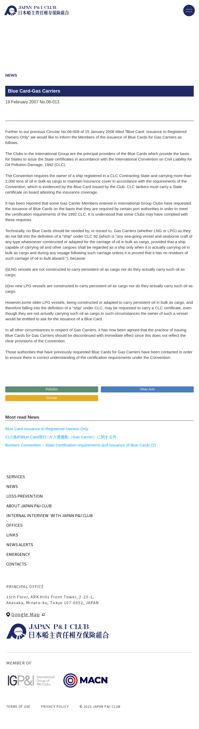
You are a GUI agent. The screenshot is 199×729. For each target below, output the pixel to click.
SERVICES (15, 476)
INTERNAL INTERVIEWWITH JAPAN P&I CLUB (49, 515)
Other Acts (147, 389)
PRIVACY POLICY (55, 706)
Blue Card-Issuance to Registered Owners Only (46, 429)
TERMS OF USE (18, 706)
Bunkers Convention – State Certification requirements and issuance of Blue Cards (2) (80, 445)
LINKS (12, 535)
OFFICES (14, 525)
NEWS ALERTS (19, 544)
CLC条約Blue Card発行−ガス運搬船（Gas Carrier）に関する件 (61, 437)
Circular (51, 398)
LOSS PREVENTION (24, 496)
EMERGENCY (18, 554)
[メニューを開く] (189, 10)
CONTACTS (16, 564)
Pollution (52, 389)
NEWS (12, 486)
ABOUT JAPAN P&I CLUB (29, 505)
